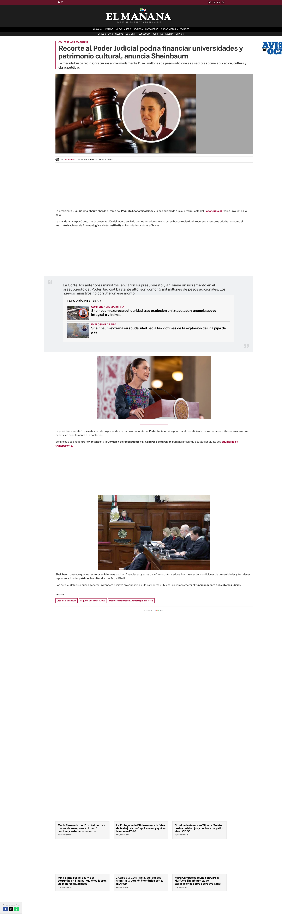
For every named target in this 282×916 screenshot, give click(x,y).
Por (68, 159)
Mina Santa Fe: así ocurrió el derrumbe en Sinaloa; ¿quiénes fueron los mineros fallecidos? (82, 880)
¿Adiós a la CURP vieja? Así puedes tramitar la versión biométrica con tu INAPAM (139, 880)
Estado (109, 29)
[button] (5, 909)
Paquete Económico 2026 (92, 600)
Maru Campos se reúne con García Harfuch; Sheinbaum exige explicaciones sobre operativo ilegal (198, 880)
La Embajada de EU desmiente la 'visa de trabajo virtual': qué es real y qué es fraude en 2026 (141, 828)
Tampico (184, 29)
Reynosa (138, 29)
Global (119, 34)
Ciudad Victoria (169, 29)
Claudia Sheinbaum (66, 600)
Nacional (97, 29)
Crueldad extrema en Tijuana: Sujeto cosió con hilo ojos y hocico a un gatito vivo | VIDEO (199, 828)
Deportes (157, 34)
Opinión (180, 34)
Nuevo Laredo (123, 29)
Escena (169, 34)
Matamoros (151, 29)
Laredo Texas (105, 34)
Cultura (130, 34)
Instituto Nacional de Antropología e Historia (131, 600)
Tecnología (143, 34)
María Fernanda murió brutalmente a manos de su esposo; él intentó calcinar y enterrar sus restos (81, 828)
